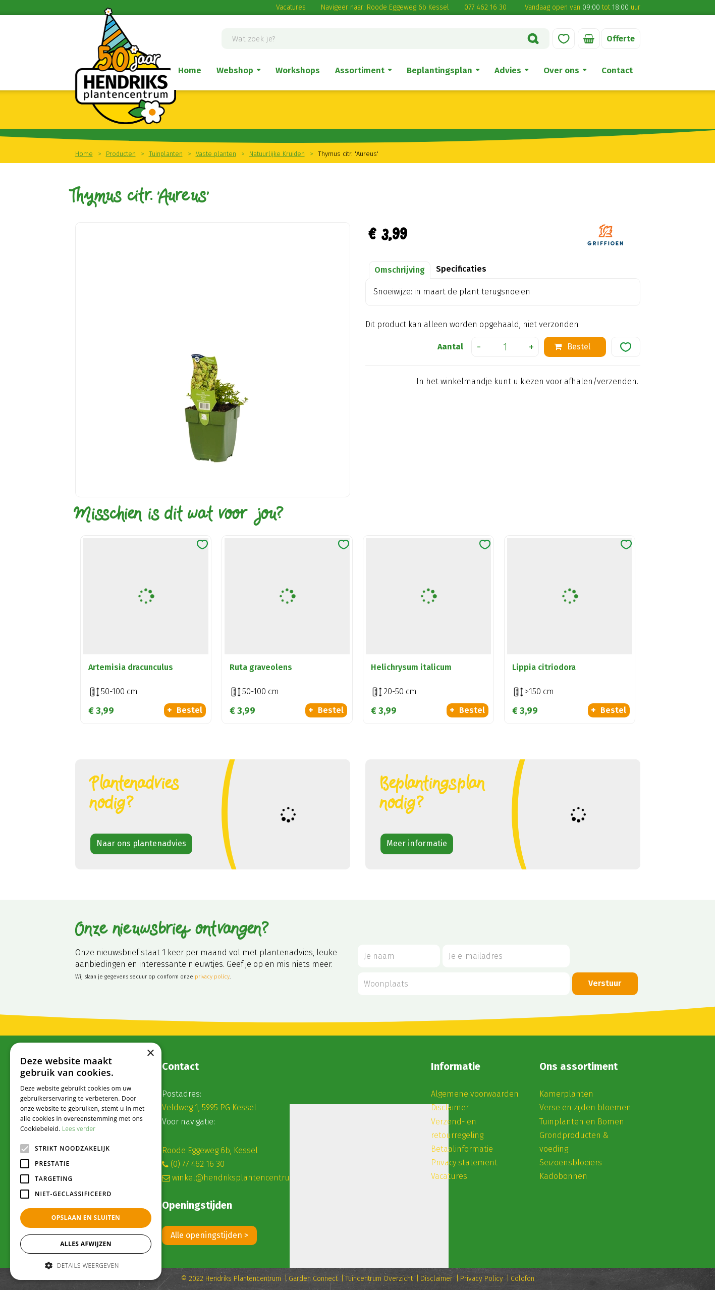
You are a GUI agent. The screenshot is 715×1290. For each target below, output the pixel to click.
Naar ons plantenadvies (141, 843)
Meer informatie (417, 843)
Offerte (621, 38)
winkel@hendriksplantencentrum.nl (239, 1177)
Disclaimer (450, 1107)
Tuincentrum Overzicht (379, 1278)
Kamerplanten (566, 1094)
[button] (85, 1265)
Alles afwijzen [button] (86, 1244)
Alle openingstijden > (209, 1235)
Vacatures (291, 7)
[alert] (85, 1161)
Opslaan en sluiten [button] (86, 1217)
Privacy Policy (481, 1278)
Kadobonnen (563, 1176)
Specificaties (461, 269)
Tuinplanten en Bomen (581, 1121)
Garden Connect (313, 1278)
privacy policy (212, 976)
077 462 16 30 (485, 7)
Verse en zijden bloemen (585, 1107)
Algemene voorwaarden (475, 1094)
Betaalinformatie (462, 1149)
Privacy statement (464, 1162)
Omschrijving (399, 270)
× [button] (150, 1053)
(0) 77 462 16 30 (198, 1164)
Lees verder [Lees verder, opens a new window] (79, 1128)
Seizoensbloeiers (570, 1162)
